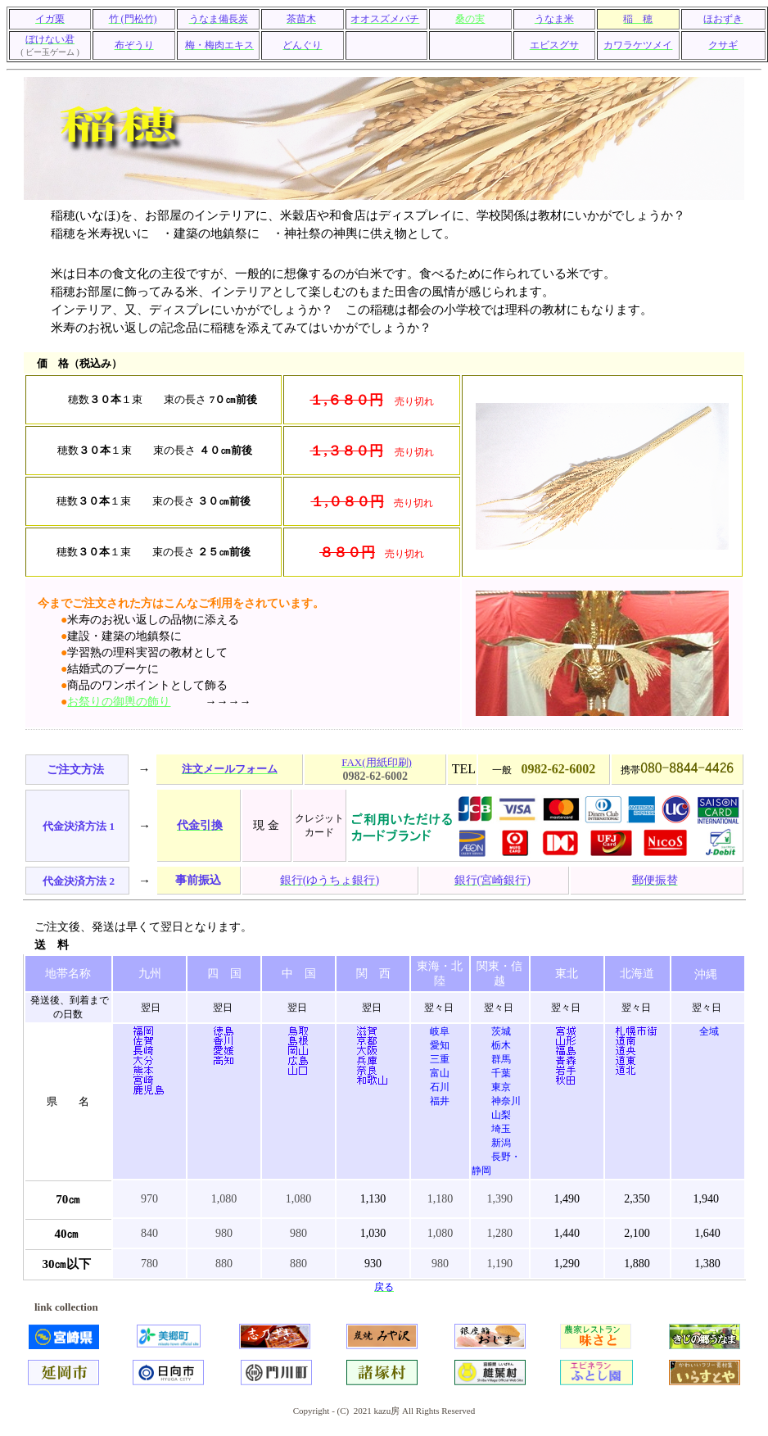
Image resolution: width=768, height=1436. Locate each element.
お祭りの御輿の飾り (118, 701)
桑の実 (470, 19)
